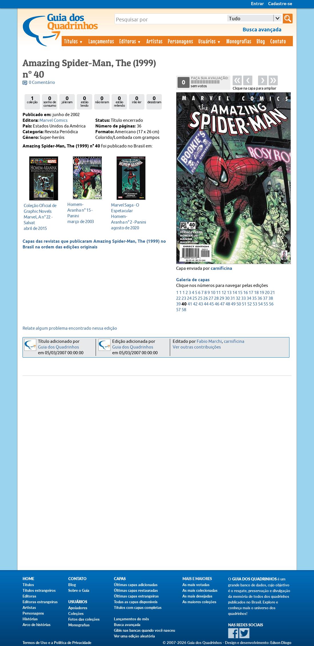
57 (178, 310)
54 (260, 304)
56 (271, 304)
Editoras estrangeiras (40, 602)
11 (218, 292)
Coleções (76, 613)
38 (270, 298)
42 (195, 304)
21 (272, 292)
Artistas (154, 41)
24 (189, 298)
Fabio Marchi (209, 341)
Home (28, 579)
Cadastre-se (280, 4)
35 (254, 298)
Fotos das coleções (84, 619)
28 (216, 298)
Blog (261, 41)
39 (178, 304)
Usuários (209, 41)
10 (213, 292)
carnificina (221, 269)
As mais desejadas (197, 596)
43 (200, 304)
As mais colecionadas (200, 590)
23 (184, 298)
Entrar (257, 4)
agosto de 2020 (129, 216)
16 (245, 292)
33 (243, 298)
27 (211, 298)
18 (256, 292)
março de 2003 (85, 213)
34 (249, 298)
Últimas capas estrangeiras (136, 596)
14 (234, 292)
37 (265, 298)
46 (217, 304)
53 (255, 304)
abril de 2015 (42, 217)
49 (233, 304)
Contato (278, 41)
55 (265, 304)
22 (178, 298)
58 (184, 310)
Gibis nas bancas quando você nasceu (144, 630)
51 (244, 304)
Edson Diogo (280, 642)
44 (206, 304)
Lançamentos (101, 41)
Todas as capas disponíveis (136, 602)
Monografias (238, 41)
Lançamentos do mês (131, 619)
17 (251, 292)
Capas (120, 579)
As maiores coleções (199, 602)
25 (194, 298)
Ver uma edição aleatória (134, 636)
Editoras (130, 41)
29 (222, 298)
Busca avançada (127, 624)
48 (228, 304)
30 (227, 298)
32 (238, 298)
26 (205, 298)
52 (249, 304)
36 (259, 298)
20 (267, 292)
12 (224, 292)
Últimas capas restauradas (136, 590)
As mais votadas (196, 584)
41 (190, 304)
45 (211, 304)
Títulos (73, 41)
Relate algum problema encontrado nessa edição (70, 328)
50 (238, 304)
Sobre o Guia (78, 590)
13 (229, 292)
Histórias (30, 619)
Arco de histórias (37, 624)
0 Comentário (42, 82)
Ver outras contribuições (197, 347)
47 (222, 304)
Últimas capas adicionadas (136, 584)
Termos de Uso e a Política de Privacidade (57, 642)
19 (261, 292)
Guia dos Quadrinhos (58, 347)
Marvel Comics (53, 120)
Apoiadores (77, 608)
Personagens (180, 41)
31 (232, 298)
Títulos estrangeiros (39, 590)
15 (240, 292)
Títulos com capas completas (138, 607)
